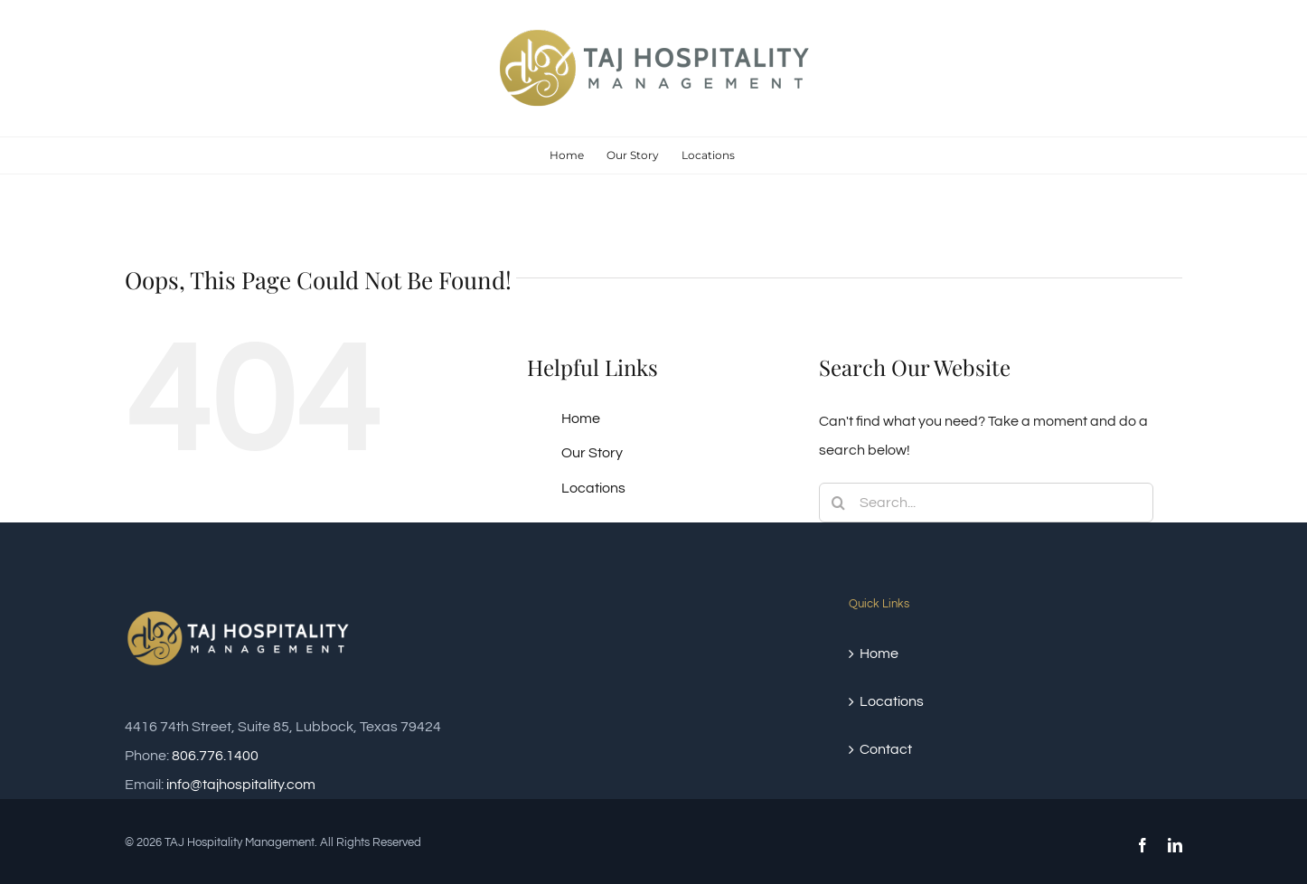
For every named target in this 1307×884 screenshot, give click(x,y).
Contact (886, 749)
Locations (593, 488)
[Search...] (986, 502)
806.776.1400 (215, 755)
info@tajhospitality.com (240, 784)
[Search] (839, 502)
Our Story (592, 453)
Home (580, 418)
